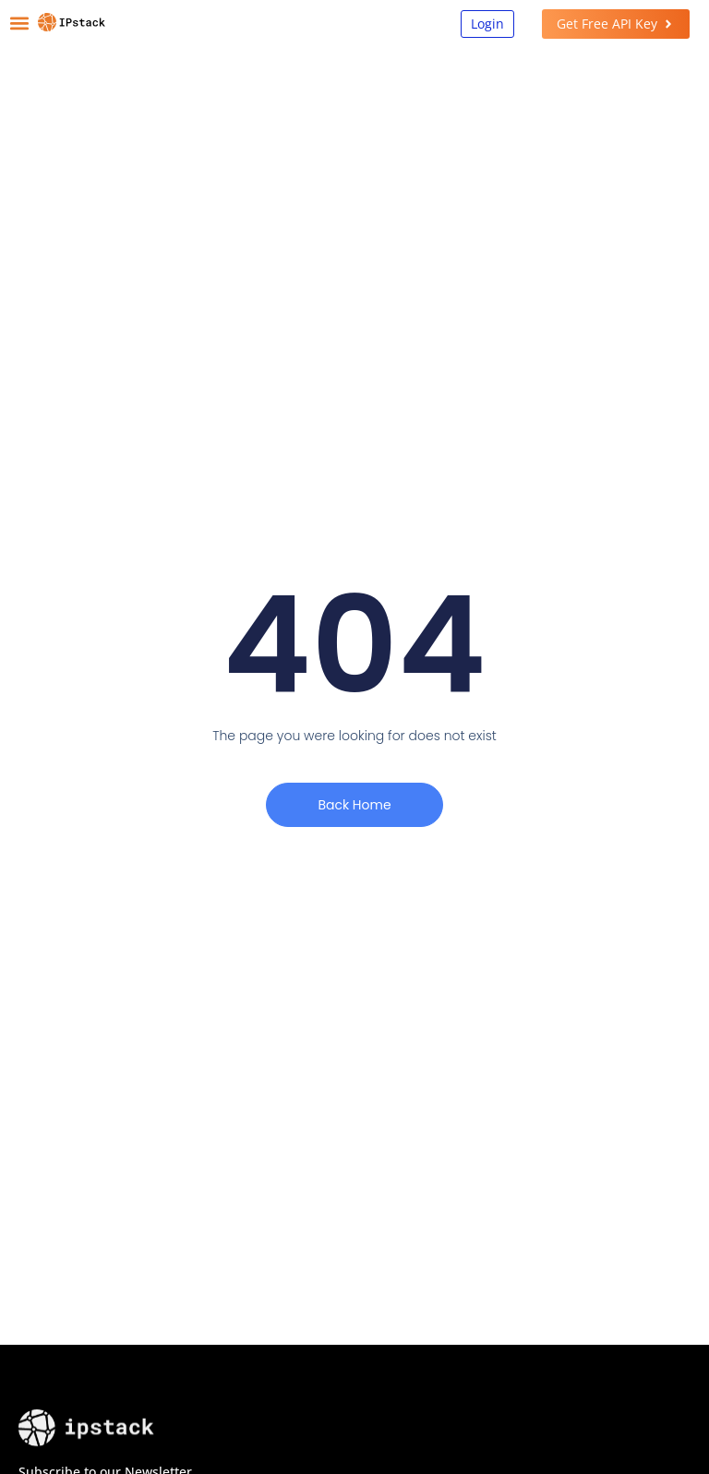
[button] (19, 23)
